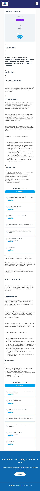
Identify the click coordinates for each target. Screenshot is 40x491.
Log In (20, 38)
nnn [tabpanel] (20, 144)
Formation (20, 474)
